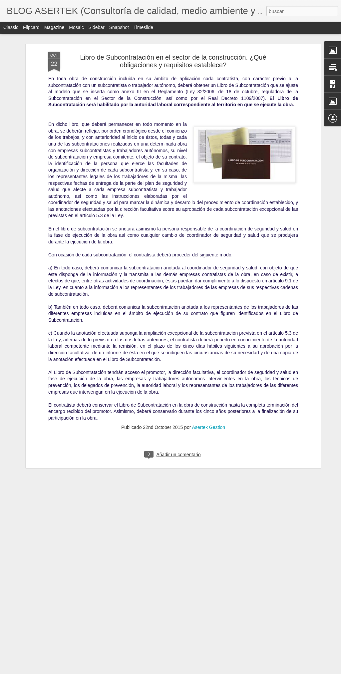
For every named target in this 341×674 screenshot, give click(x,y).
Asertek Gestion (208, 389)
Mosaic (76, 27)
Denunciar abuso (218, 670)
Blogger (196, 670)
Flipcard (31, 27)
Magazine (54, 27)
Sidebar (97, 27)
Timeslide (143, 27)
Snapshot (119, 27)
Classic (10, 27)
